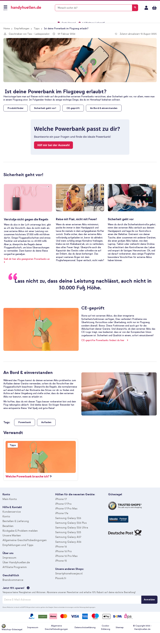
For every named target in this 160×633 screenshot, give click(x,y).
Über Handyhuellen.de (16, 562)
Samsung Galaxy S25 (68, 532)
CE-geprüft (92, 308)
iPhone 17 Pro (63, 504)
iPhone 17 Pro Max (66, 508)
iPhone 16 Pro (63, 551)
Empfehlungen (21, 28)
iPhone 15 (61, 560)
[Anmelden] (149, 600)
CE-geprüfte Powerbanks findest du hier (103, 340)
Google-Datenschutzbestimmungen (61, 607)
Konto (6, 516)
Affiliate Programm (15, 567)
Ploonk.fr (60, 578)
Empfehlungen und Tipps (18, 545)
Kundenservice (12, 511)
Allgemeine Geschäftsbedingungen (25, 540)
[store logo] (31, 7)
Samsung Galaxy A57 (68, 537)
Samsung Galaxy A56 (68, 542)
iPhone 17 (61, 499)
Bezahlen (8, 526)
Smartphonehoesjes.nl (69, 573)
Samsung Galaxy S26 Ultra (71, 527)
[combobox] (96, 7)
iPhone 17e (61, 513)
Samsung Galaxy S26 (68, 518)
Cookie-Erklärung (105, 627)
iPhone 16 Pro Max (66, 556)
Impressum (9, 557)
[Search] (135, 7)
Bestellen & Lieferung (16, 521)
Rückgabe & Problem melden (20, 530)
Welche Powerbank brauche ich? (27, 476)
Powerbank (24, 422)
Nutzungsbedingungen (87, 607)
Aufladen (46, 422)
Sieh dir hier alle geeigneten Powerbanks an (28, 259)
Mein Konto (146, 8)
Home (6, 28)
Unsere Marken (12, 535)
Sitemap (120, 627)
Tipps (37, 28)
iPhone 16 (61, 546)
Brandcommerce (13, 580)
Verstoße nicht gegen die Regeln (26, 219)
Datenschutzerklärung (85, 627)
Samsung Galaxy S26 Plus (71, 523)
